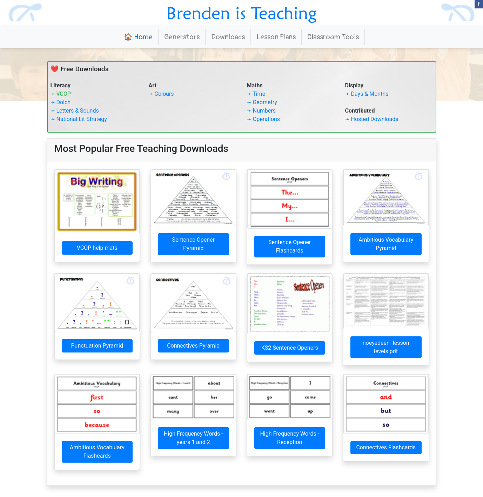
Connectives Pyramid (193, 345)
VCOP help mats (97, 247)
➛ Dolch (61, 102)
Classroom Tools (333, 37)
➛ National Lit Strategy (79, 119)
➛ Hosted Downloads (371, 119)
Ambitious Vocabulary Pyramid (385, 243)
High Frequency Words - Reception (289, 437)
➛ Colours (161, 93)
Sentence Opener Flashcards (289, 246)
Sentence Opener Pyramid (193, 243)
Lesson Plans (276, 37)
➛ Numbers (261, 110)
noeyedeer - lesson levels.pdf (386, 347)
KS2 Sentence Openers (289, 347)
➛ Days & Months (367, 93)
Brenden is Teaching (241, 12)
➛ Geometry (262, 102)
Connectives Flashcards (386, 447)
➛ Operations (263, 119)
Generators (182, 37)
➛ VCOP (61, 93)
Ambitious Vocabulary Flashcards (97, 451)
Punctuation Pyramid (97, 345)
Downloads (228, 37)
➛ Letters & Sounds (75, 110)
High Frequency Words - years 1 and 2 (193, 437)
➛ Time (256, 93)
